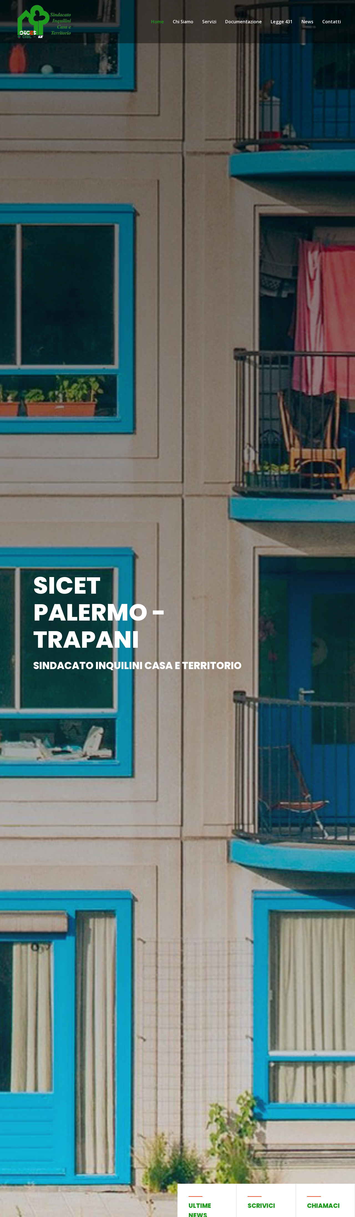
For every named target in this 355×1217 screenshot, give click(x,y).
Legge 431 (282, 22)
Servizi (209, 22)
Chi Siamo (183, 22)
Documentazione (243, 22)
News (307, 22)
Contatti (331, 22)
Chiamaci (323, 1205)
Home (157, 22)
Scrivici (261, 1205)
